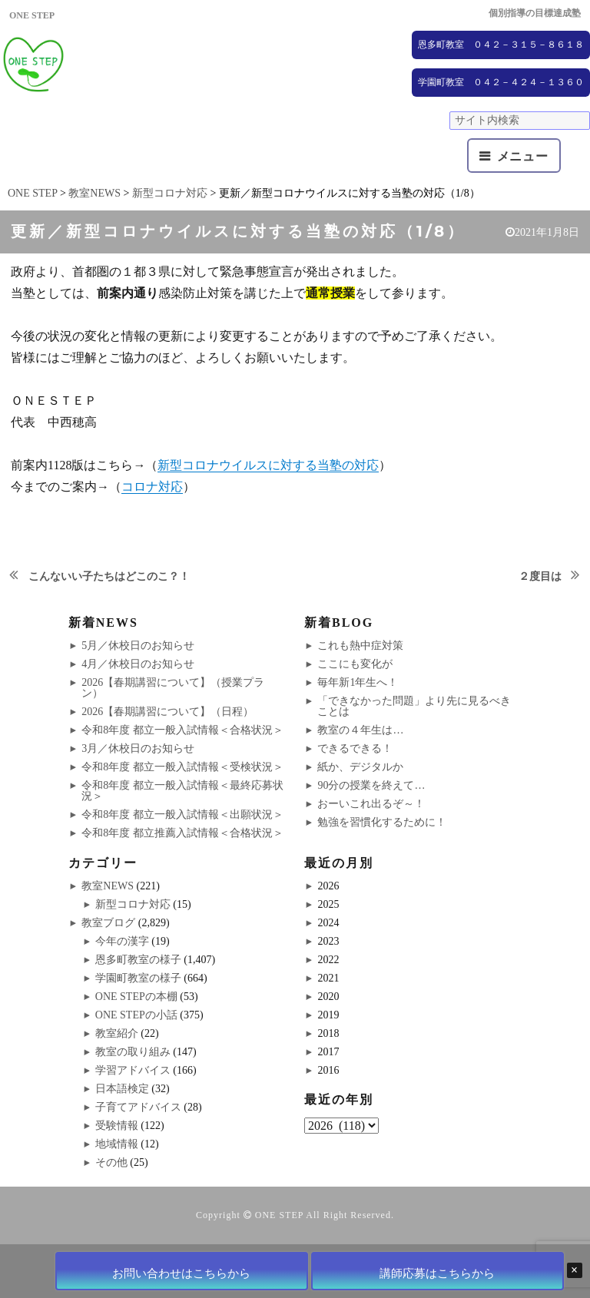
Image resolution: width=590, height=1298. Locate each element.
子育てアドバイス (138, 1107)
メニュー (523, 156)
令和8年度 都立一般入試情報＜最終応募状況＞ (182, 791)
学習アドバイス (133, 1070)
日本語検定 (122, 1088)
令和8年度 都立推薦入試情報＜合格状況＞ (182, 833)
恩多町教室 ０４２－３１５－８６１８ (501, 44)
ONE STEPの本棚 (136, 996)
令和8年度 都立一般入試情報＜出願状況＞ (182, 814)
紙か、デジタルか (360, 767)
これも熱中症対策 (360, 645)
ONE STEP (279, 1215)
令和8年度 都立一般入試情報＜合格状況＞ (182, 730)
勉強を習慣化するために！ (381, 822)
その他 (111, 1162)
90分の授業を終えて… (371, 785)
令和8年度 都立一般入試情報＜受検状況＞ (182, 767)
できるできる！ (355, 748)
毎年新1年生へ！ (357, 682)
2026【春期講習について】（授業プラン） (172, 688)
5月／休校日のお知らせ (137, 645)
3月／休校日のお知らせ (137, 748)
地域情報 (116, 1144)
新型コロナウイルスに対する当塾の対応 (268, 465)
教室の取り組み (133, 1052)
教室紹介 (116, 1033)
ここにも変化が (355, 664)
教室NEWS (107, 886)
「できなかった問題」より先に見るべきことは (414, 706)
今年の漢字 (122, 941)
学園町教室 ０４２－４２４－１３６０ (501, 82)
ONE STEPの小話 (136, 1015)
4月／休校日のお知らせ (137, 664)
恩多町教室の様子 (138, 959)
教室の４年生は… (360, 730)
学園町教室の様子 (138, 978)
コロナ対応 (152, 486)
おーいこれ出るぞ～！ (371, 804)
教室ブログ (108, 923)
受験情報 (116, 1125)
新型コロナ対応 (133, 904)
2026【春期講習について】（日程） (167, 711)
